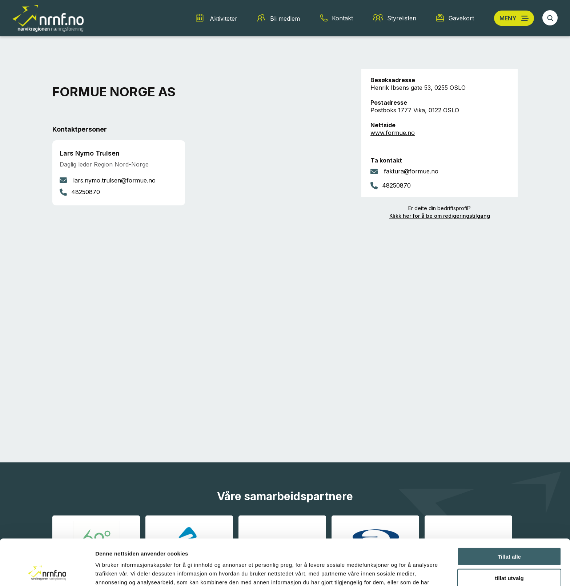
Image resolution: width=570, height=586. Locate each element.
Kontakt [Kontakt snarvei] (342, 18)
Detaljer (387, 572)
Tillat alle (509, 513)
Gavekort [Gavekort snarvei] (461, 18)
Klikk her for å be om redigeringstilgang (439, 216)
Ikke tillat (509, 556)
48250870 (396, 185)
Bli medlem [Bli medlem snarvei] (285, 18)
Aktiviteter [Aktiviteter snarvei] (223, 18)
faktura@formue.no (411, 171)
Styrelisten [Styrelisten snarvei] (401, 18)
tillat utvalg (509, 535)
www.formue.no (392, 132)
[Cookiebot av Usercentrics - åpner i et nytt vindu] (47, 571)
